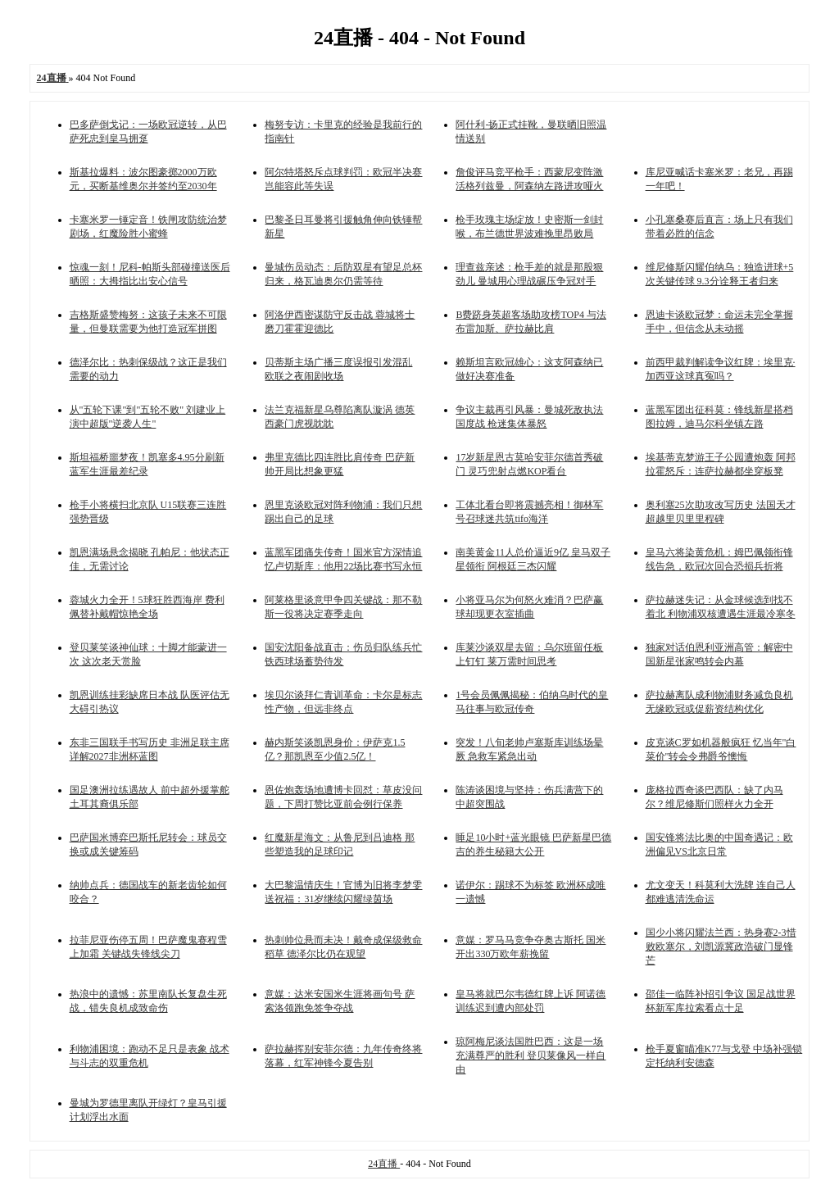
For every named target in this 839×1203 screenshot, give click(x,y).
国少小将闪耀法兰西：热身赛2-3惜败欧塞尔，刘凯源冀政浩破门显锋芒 (721, 946)
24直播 (384, 1163)
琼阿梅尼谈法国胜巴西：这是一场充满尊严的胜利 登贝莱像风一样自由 (530, 1055)
